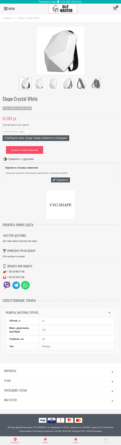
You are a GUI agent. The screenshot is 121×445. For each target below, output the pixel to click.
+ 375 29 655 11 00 (13, 271)
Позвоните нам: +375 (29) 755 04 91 (60, 1)
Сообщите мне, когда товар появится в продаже (36, 137)
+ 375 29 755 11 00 (13, 277)
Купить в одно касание (24, 150)
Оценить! (60, 179)
